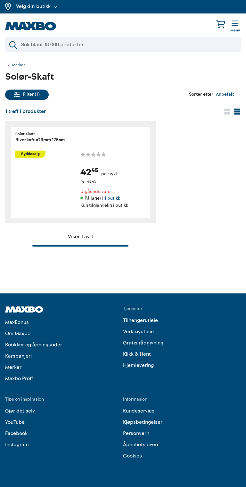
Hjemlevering (138, 365)
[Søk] (123, 44)
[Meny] (235, 27)
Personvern (136, 433)
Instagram (17, 444)
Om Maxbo (17, 333)
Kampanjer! (18, 356)
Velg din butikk (37, 6)
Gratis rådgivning (143, 342)
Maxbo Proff (19, 378)
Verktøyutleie (138, 331)
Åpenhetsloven (140, 444)
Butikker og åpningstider (33, 344)
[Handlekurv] (220, 24)
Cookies (132, 455)
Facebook (16, 433)
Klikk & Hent (137, 354)
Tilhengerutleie (140, 320)
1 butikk (112, 198)
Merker (18, 65)
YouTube (15, 422)
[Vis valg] (228, 94)
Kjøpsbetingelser (142, 422)
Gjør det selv (20, 410)
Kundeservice (138, 410)
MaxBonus (17, 322)
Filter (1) (27, 94)
